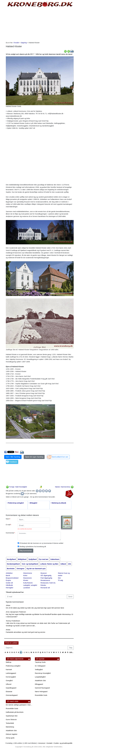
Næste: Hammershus (64, 487)
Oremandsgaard (11, 695)
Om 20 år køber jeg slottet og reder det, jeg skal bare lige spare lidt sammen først (35, 608)
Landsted (26, 588)
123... (71, 652)
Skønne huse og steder (64, 574)
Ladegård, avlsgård (30, 585)
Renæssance (45, 580)
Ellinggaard (39, 684)
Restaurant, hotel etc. (48, 583)
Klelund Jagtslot (11, 734)
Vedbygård (39, 669)
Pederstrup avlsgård (13, 666)
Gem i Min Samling (13, 457)
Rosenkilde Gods (41, 695)
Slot (59, 578)
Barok (8, 575)
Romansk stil (45, 588)
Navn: (8, 519)
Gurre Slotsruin (11, 719)
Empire (8, 580)
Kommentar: (10, 533)
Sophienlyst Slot (11, 716)
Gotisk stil (9, 583)
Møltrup (8, 662)
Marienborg (10, 727)
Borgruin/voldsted (12, 578)
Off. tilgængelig (46, 575)
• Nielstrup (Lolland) (58, 503)
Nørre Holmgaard (41, 691)
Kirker (25, 575)
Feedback (13, 462)
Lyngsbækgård (40, 677)
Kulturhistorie (28, 583)
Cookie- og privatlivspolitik (63, 743)
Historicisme (27, 573)
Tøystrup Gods (40, 662)
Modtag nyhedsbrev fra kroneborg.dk (33, 546)
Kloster (25, 580)
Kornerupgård (11, 677)
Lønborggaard (11, 673)
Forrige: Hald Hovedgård (16, 487)
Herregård (9, 588)
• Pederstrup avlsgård (15, 503)
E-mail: (9, 524)
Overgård (9, 680)
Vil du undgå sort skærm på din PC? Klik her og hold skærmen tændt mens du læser (39, 54)
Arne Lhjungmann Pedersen (16, 612)
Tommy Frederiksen (13, 621)
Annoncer (41, 743)
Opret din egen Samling (34, 457)
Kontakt (49, 743)
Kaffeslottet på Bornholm (14, 712)
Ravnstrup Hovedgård (43, 673)
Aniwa (8, 630)
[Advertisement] (40, 24)
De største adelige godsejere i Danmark (19, 705)
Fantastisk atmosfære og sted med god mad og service (25, 632)
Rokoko (43, 585)
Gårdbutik (9, 585)
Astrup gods (10, 738)
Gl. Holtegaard (40, 666)
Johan (8, 605)
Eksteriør (9, 691)
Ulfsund (8, 684)
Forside (16, 43)
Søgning (24, 43)
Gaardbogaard (11, 688)
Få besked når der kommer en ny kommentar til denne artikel (41, 543)
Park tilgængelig (46, 578)
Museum (44, 573)
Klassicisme (27, 578)
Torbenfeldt (10, 723)
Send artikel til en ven (60, 457)
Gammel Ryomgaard (42, 688)
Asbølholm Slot (40, 680)
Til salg (60, 580)
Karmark (9, 669)
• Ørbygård (33, 503)
